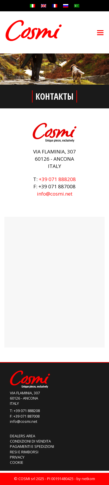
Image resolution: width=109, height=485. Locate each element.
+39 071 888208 (57, 179)
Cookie (16, 462)
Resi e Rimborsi (24, 451)
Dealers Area (22, 436)
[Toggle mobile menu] (100, 32)
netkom (88, 478)
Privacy (17, 457)
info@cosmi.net (54, 193)
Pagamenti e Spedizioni (32, 446)
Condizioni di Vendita (30, 441)
